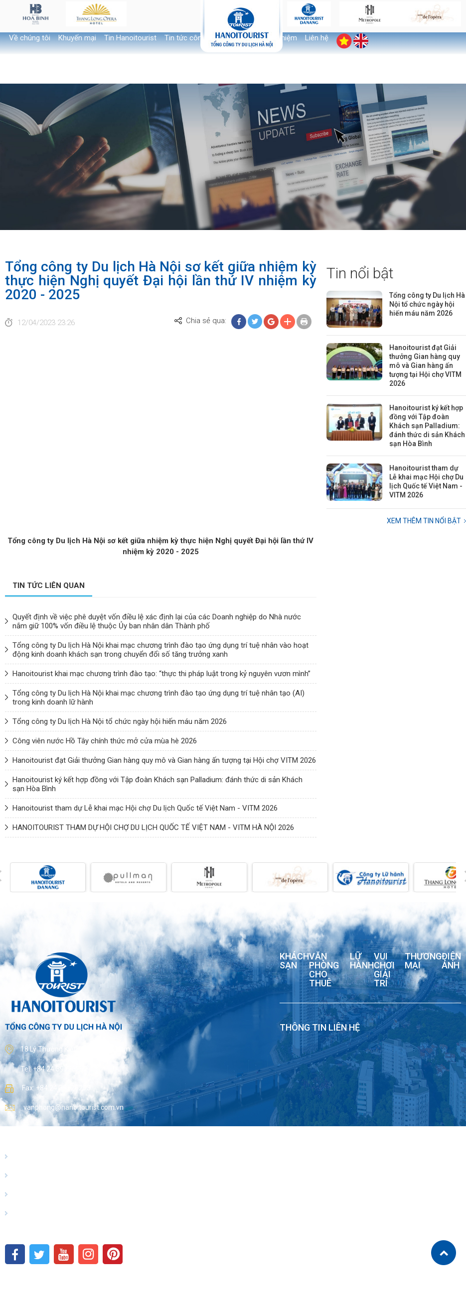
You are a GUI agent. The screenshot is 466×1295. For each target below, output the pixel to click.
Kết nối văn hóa (36, 1213)
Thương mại (423, 961)
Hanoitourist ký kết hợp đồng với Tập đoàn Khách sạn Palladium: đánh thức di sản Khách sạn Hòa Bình (427, 426)
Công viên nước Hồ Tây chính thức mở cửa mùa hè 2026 (104, 740)
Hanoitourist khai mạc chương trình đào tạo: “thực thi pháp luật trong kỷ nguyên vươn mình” (161, 673)
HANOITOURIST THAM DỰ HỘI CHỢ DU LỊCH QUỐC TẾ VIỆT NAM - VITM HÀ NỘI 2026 (153, 827)
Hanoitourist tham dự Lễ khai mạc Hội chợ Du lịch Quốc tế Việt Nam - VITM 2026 (145, 808)
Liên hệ (316, 37)
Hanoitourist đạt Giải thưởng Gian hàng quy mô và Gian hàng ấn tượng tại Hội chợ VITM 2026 (164, 760)
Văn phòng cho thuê (324, 970)
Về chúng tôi (29, 37)
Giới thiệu (27, 1175)
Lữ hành (362, 961)
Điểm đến (27, 1194)
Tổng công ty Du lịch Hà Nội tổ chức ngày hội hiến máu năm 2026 (119, 721)
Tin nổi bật (360, 273)
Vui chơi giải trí (384, 970)
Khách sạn (294, 961)
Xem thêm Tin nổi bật (424, 521)
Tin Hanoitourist (130, 37)
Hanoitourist (32, 1157)
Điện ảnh (451, 961)
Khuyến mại (77, 37)
